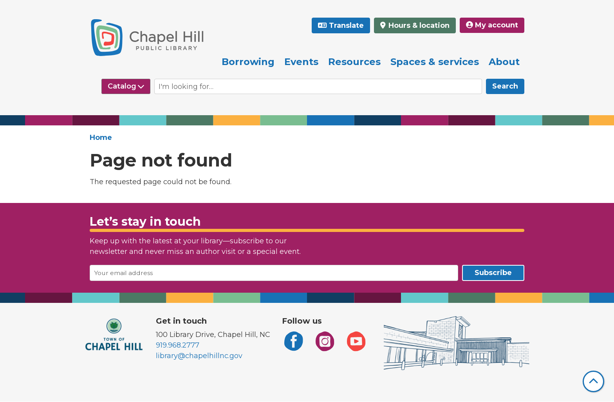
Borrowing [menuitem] (248, 61)
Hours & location (418, 25)
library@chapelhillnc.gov (199, 355)
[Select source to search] (125, 86)
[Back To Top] (593, 381)
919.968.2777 (177, 345)
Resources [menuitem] (354, 61)
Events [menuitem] (301, 61)
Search (505, 86)
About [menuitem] (504, 61)
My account (492, 25)
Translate (346, 25)
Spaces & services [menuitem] (434, 61)
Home (101, 137)
